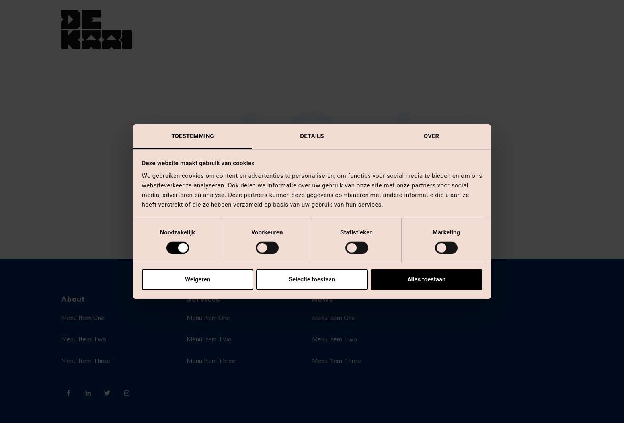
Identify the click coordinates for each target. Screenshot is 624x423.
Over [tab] (431, 135)
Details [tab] (312, 135)
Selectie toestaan (312, 279)
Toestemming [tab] (192, 135)
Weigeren (197, 279)
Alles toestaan (427, 279)
